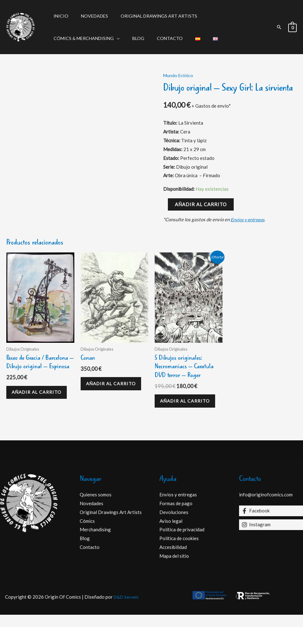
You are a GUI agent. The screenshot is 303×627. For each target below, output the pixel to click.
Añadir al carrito (201, 204)
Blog (133, 38)
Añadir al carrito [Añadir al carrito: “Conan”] (103, 390)
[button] (279, 27)
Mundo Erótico (179, 75)
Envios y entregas (249, 219)
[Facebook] (271, 523)
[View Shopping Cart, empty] (292, 27)
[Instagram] (271, 537)
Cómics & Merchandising (82, 38)
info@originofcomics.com (266, 507)
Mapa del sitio (174, 568)
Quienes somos (95, 507)
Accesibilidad (173, 559)
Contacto (160, 38)
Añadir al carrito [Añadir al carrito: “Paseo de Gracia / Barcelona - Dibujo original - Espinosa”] (29, 408)
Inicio (59, 16)
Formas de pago (175, 515)
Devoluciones (173, 524)
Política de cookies (179, 550)
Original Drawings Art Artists (149, 16)
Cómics (87, 533)
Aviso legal (170, 533)
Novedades (88, 16)
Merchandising (95, 542)
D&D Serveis (126, 609)
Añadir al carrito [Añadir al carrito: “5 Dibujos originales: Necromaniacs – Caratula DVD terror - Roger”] (177, 408)
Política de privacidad (181, 542)
